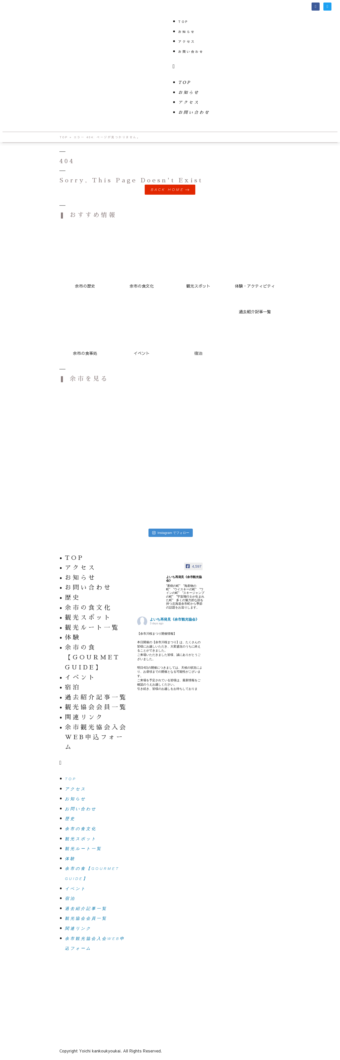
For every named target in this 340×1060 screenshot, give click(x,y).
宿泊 (73, 688)
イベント (80, 677)
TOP (183, 22)
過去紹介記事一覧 (96, 697)
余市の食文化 (88, 608)
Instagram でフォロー (170, 533)
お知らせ (186, 32)
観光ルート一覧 (92, 628)
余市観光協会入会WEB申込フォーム (96, 737)
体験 (73, 638)
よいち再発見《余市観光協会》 (174, 620)
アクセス (186, 42)
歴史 (73, 598)
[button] (255, 66)
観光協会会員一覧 (96, 707)
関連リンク (84, 717)
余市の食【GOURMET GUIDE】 (92, 657)
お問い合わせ (191, 52)
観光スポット (88, 618)
